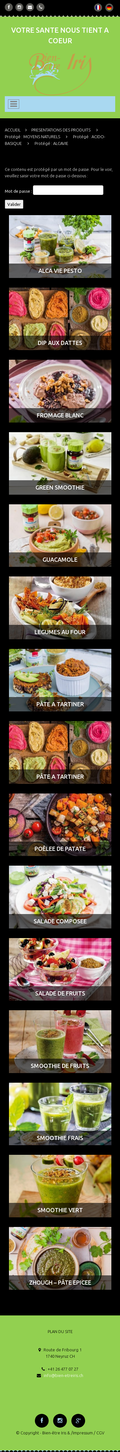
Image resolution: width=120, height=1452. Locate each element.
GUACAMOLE (60, 559)
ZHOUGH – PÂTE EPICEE (60, 1282)
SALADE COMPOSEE (60, 921)
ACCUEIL (12, 130)
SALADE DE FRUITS (60, 993)
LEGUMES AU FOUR (60, 632)
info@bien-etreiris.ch (63, 1375)
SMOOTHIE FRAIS (60, 1138)
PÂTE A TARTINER (60, 704)
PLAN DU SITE (60, 1331)
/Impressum (82, 1433)
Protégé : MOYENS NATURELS (32, 136)
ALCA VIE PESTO (60, 270)
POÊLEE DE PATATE (60, 848)
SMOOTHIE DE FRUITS (60, 1065)
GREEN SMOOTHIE (60, 487)
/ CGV (99, 1433)
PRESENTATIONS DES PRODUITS (61, 130)
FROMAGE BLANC (60, 415)
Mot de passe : (54, 190)
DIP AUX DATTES (60, 343)
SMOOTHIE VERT (60, 1210)
